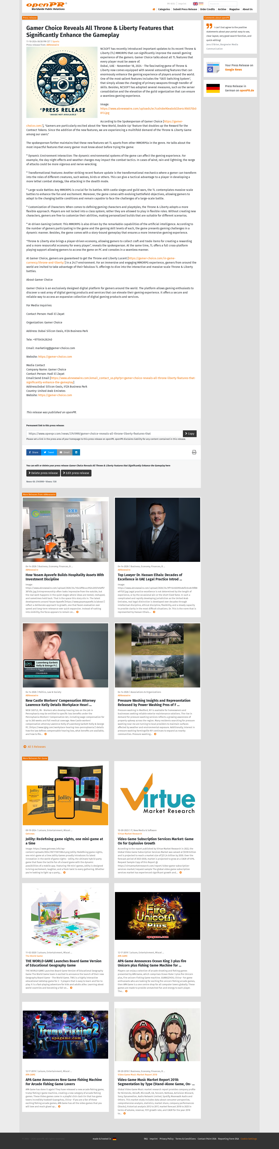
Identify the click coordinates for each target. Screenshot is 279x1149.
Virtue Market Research (130, 833)
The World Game (34, 956)
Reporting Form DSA (228, 1138)
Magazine (234, 9)
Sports (55, 41)
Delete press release (43, 473)
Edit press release (76, 473)
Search (245, 3)
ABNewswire (52, 44)
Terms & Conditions (185, 1138)
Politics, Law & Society (49, 692)
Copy (189, 433)
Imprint (182, 3)
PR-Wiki (171, 3)
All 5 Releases (34, 746)
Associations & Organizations (146, 692)
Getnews (30, 833)
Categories (164, 9)
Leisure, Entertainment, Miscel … (55, 830)
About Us (248, 9)
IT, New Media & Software (144, 830)
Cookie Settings (249, 1138)
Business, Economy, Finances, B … (55, 566)
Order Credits (207, 9)
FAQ (146, 1138)
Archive (222, 9)
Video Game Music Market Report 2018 (137, 1074)
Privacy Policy (166, 1138)
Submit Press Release (185, 9)
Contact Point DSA (207, 1138)
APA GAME (123, 956)
